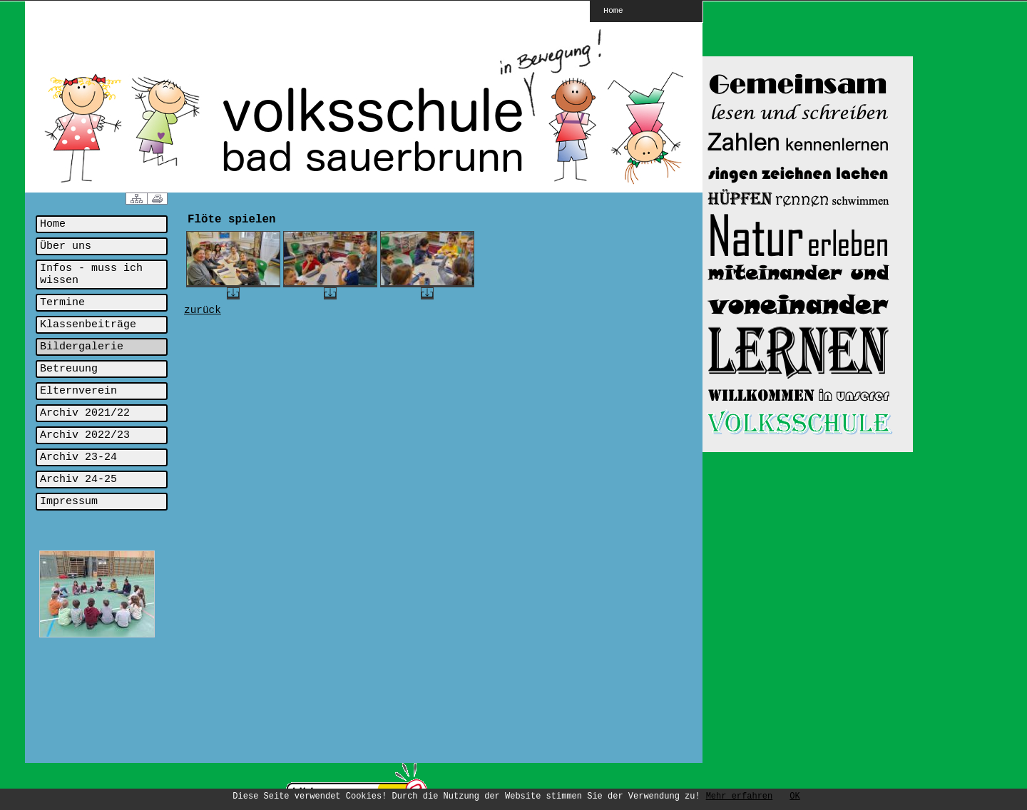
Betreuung (69, 369)
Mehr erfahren (739, 796)
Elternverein (78, 391)
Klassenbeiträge (88, 325)
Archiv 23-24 (78, 457)
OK (794, 796)
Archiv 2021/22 (85, 413)
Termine (62, 303)
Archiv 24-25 (78, 479)
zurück (202, 310)
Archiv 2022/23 (85, 435)
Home (613, 10)
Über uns (65, 246)
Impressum (69, 502)
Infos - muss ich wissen (91, 274)
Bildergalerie (81, 347)
